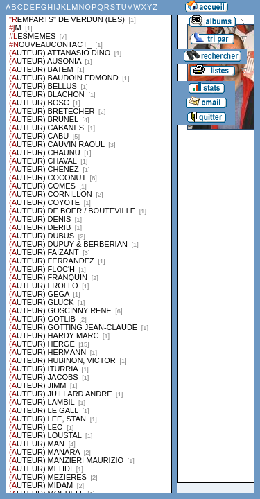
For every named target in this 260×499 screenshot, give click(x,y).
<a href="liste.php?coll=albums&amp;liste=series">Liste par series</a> (89, 246)
